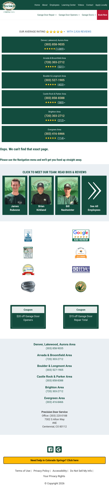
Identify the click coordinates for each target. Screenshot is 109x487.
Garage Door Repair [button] (46, 15)
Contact (89, 5)
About (44, 5)
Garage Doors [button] (89, 15)
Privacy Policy (41, 470)
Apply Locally (101, 5)
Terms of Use (22, 470)
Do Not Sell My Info (81, 470)
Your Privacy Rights (54, 476)
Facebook (50, 449)
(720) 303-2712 (54, 359)
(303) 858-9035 (54, 348)
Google (58, 449)
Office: (54, 415)
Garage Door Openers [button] (69, 15)
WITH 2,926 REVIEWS (79, 31)
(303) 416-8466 (54, 402)
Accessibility (60, 470)
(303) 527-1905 (54, 369)
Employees (54, 5)
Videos (81, 5)
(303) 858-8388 (54, 380)
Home (37, 5)
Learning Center (69, 5)
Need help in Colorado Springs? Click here (54, 460)
